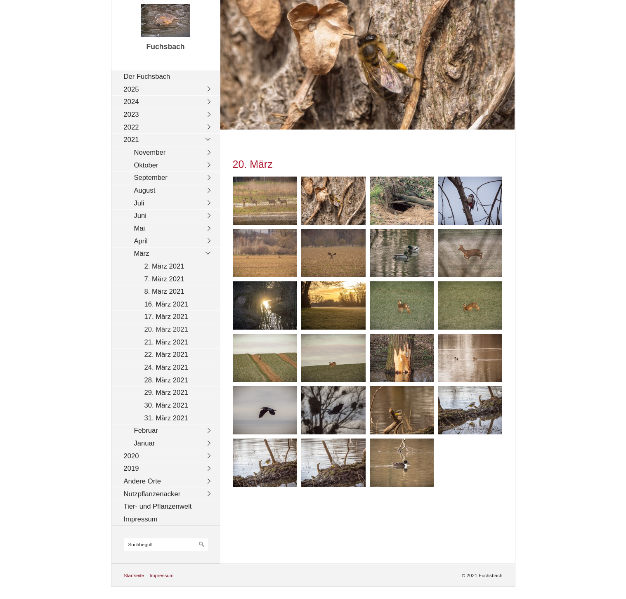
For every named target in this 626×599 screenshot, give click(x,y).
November (150, 152)
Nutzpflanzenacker (152, 494)
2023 (131, 114)
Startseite (134, 575)
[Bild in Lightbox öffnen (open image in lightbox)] (265, 201)
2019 (131, 468)
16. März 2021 (166, 304)
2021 (131, 140)
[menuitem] (168, 76)
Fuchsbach (165, 46)
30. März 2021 (166, 405)
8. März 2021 (164, 291)
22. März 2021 (166, 354)
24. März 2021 (166, 367)
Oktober (146, 165)
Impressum (141, 519)
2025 (131, 89)
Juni (140, 215)
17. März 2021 (166, 317)
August (145, 190)
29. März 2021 (166, 392)
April (141, 241)
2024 (131, 102)
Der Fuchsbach (147, 76)
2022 (131, 127)
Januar (144, 443)
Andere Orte (142, 481)
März (141, 253)
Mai (139, 228)
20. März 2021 (166, 329)
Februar (146, 430)
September (151, 178)
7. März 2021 (164, 279)
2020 (131, 456)
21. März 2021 (166, 342)
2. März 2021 (164, 266)
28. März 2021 (166, 380)
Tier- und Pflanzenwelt (158, 506)
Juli (139, 203)
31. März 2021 (166, 418)
